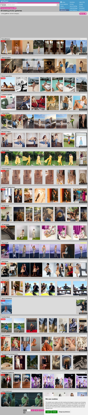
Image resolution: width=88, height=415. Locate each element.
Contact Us (82, 10)
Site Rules (72, 2)
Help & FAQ (82, 2)
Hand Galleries (73, 10)
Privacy (81, 6)
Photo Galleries (64, 4)
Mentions (62, 8)
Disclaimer (81, 8)
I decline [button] (54, 411)
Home (63, 2)
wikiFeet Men (63, 10)
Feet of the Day (73, 6)
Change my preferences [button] (64, 411)
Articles (72, 4)
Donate (81, 4)
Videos (62, 6)
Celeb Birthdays (73, 8)
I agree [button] (48, 411)
